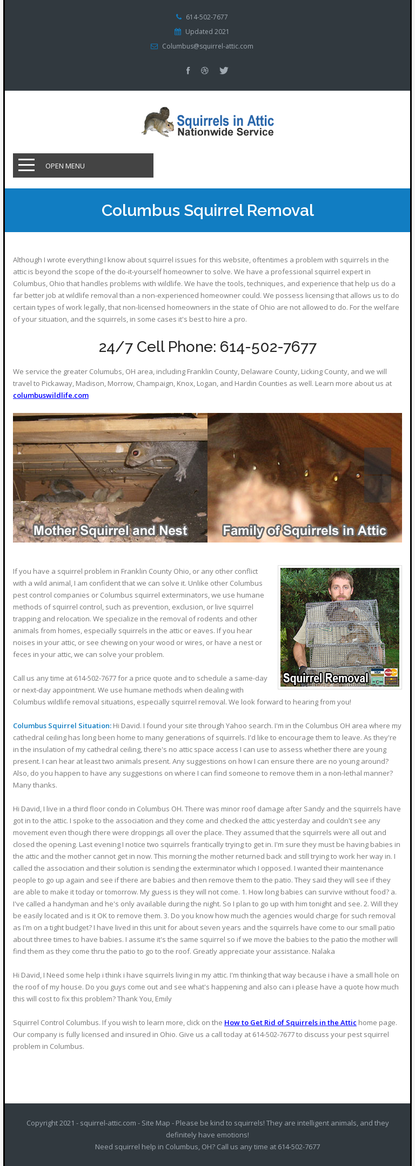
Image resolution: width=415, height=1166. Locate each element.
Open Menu (65, 166)
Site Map (156, 1123)
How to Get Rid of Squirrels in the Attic (290, 1022)
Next (377, 489)
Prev (377, 461)
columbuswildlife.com (51, 395)
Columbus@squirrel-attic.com (207, 46)
